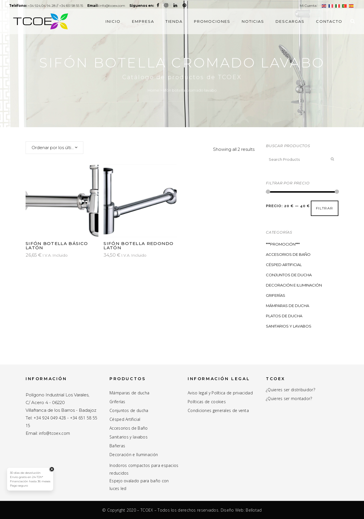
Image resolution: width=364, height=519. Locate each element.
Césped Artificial (284, 264)
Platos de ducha (284, 316)
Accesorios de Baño (288, 254)
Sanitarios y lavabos (128, 437)
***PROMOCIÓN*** (283, 244)
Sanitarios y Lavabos (288, 326)
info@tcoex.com (124, 5)
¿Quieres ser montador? (289, 399)
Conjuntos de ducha (289, 275)
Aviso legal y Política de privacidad (220, 393)
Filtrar (324, 208)
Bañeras (117, 446)
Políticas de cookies (207, 402)
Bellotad (254, 510)
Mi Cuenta (308, 5)
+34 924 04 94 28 (45, 5)
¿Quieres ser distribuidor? (290, 390)
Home (153, 90)
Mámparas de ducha (287, 305)
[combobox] (54, 147)
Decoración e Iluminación (294, 285)
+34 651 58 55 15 (77, 5)
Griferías (275, 295)
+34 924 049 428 (50, 418)
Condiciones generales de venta (218, 411)
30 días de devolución (25, 473)
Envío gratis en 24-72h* (26, 477)
